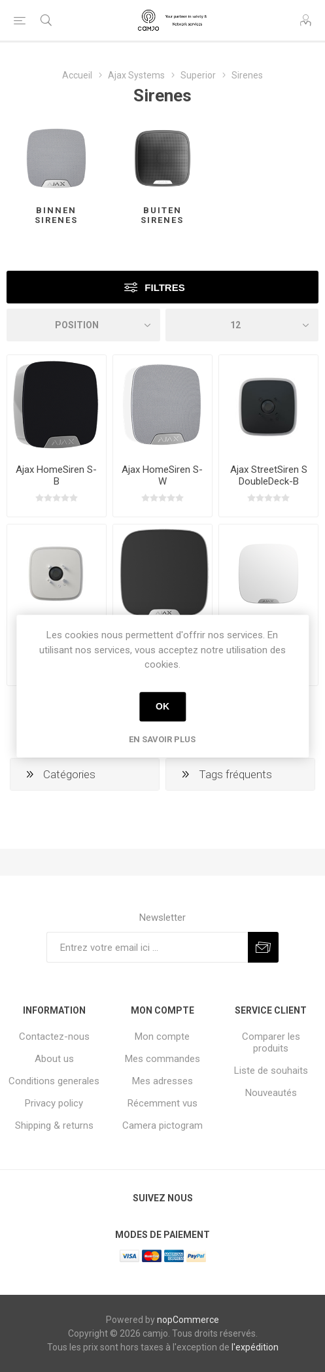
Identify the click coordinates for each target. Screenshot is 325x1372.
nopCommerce (188, 1319)
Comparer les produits (271, 1042)
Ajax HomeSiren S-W (162, 475)
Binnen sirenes (56, 215)
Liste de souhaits (271, 1070)
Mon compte (162, 1036)
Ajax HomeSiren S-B (56, 475)
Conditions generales (54, 1081)
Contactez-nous (54, 1036)
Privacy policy (54, 1103)
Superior (198, 75)
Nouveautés (271, 1093)
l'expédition (255, 1347)
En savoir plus (162, 739)
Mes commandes (162, 1059)
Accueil (77, 75)
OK (162, 706)
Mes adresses (162, 1081)
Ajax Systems (136, 75)
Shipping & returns (54, 1125)
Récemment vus (162, 1103)
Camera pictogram (162, 1125)
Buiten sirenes (162, 215)
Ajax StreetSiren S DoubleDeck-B (268, 475)
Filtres (164, 287)
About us (54, 1059)
